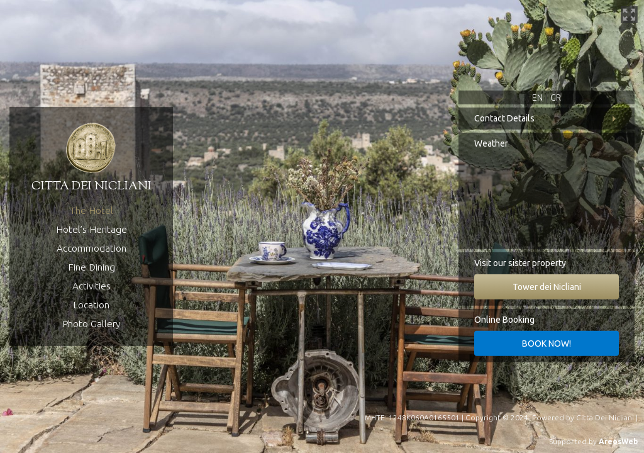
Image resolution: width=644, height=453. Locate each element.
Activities (91, 286)
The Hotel (91, 210)
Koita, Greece (546, 202)
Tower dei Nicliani (547, 287)
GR (555, 97)
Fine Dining (91, 267)
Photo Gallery (91, 323)
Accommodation (91, 248)
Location (91, 304)
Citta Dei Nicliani (605, 417)
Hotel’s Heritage (91, 229)
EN (537, 97)
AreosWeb (618, 441)
